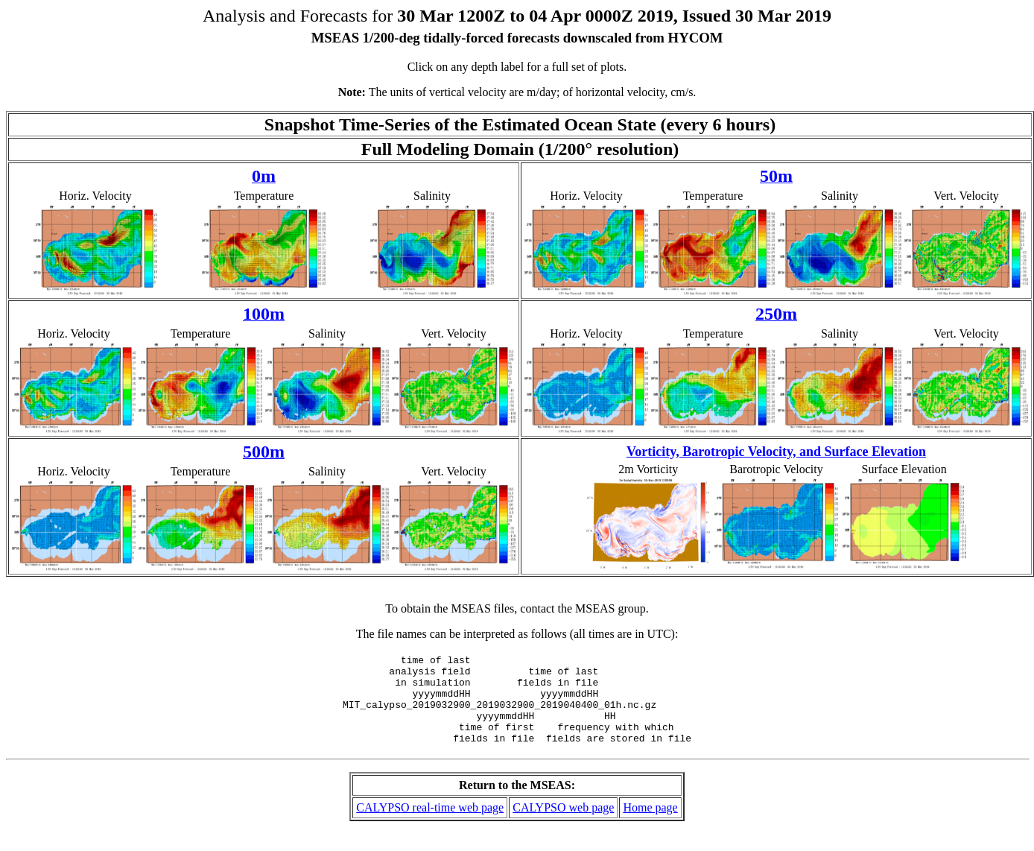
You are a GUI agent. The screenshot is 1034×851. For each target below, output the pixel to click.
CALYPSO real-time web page (430, 825)
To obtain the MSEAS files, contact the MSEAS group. (517, 608)
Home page (650, 825)
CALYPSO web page (563, 825)
